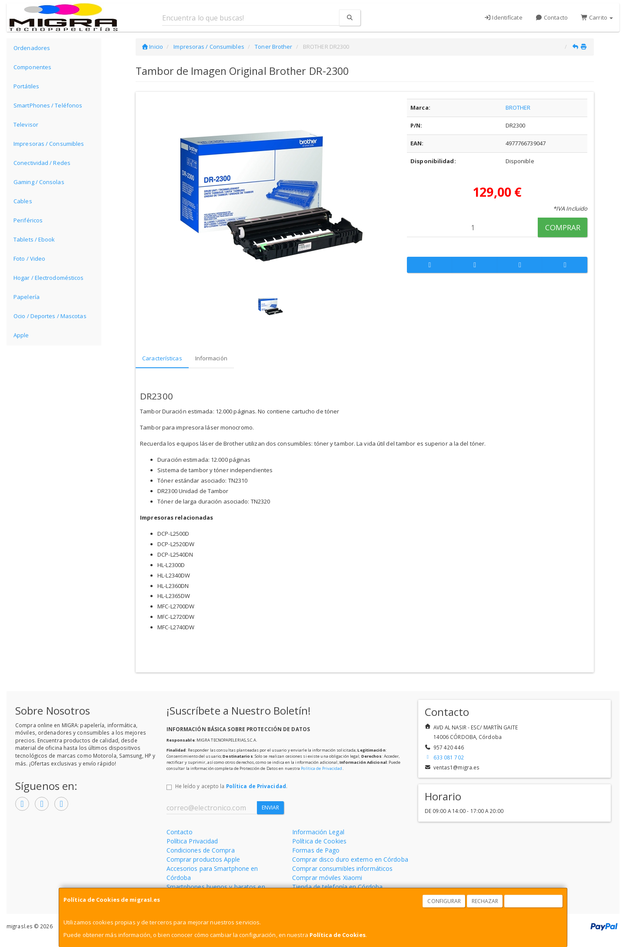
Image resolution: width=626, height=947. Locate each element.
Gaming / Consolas (38, 182)
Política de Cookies (338, 935)
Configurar (444, 901)
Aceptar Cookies (534, 901)
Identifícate (503, 17)
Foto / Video (29, 258)
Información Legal (318, 832)
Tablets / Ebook (34, 239)
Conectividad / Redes (41, 163)
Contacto (552, 17)
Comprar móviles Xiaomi (327, 877)
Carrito (597, 17)
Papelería (26, 297)
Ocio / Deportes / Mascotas (50, 316)
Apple (21, 335)
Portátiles (26, 86)
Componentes (32, 67)
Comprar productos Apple (203, 859)
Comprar (562, 227)
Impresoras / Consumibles (48, 144)
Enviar (271, 807)
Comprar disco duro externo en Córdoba (350, 859)
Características (162, 358)
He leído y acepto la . (231, 785)
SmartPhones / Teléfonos (47, 105)
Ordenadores (31, 48)
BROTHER (518, 107)
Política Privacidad (192, 841)
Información (211, 358)
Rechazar (485, 901)
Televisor (25, 124)
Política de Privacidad (321, 768)
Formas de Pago (316, 850)
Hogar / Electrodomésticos (48, 278)
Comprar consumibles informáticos (342, 868)
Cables (22, 201)
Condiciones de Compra (200, 850)
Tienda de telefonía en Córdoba (337, 887)
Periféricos (28, 220)
